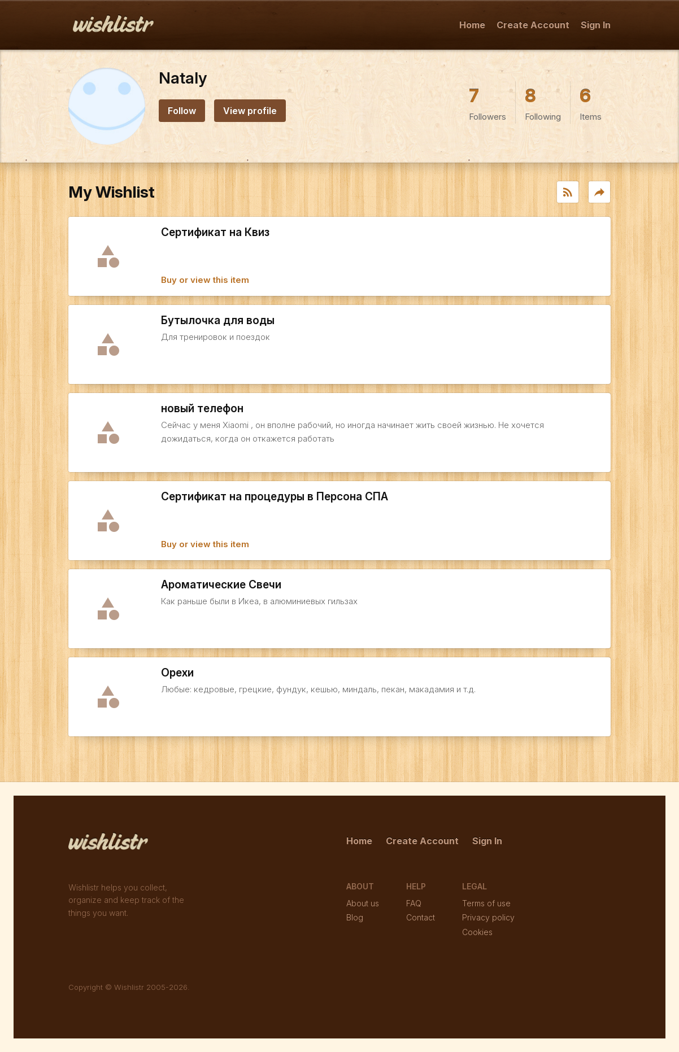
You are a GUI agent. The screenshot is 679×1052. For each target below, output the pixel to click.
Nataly (183, 78)
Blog (354, 917)
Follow (182, 110)
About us (362, 903)
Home (472, 24)
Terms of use (486, 903)
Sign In (596, 24)
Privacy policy (488, 917)
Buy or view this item (205, 279)
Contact (420, 917)
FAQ (413, 903)
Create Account (533, 24)
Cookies (477, 932)
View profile (250, 110)
